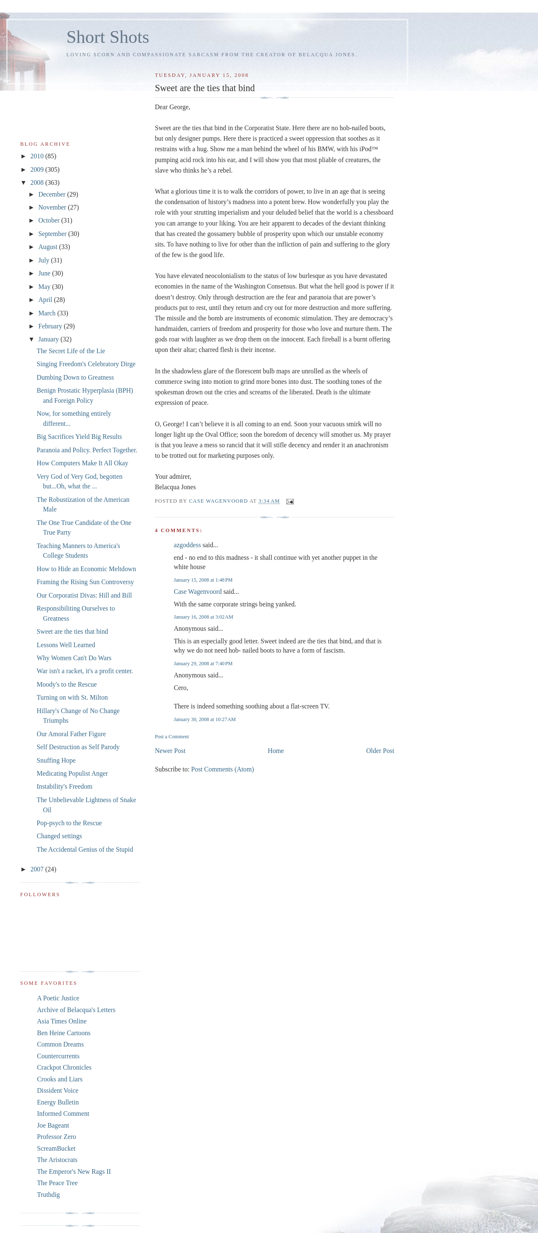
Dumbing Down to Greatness (75, 377)
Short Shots (107, 37)
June (45, 273)
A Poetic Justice (58, 998)
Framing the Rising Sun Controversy (85, 581)
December (52, 194)
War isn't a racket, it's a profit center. (85, 670)
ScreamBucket (56, 1148)
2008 (37, 182)
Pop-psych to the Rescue (69, 822)
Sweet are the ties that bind (72, 631)
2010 (37, 156)
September (53, 233)
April (46, 299)
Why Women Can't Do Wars (74, 657)
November (53, 207)
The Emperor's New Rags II (74, 1171)
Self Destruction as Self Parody (78, 746)
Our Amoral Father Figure (71, 733)
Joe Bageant (53, 1125)
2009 (37, 169)
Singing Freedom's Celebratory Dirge (86, 363)
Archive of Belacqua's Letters (76, 1009)
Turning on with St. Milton (72, 697)
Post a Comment (172, 737)
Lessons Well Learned (66, 644)
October (49, 220)
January (49, 339)
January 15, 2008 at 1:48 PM (203, 580)
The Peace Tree (57, 1182)
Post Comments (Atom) (222, 769)
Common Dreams (60, 1044)
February (51, 326)
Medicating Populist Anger (72, 773)
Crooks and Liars (59, 1079)
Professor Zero (56, 1136)
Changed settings (59, 835)
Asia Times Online (62, 1021)
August (48, 246)
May (45, 286)
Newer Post (170, 750)
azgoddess (187, 544)
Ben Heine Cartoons (63, 1032)
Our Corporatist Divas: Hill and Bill (84, 595)
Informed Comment (63, 1113)
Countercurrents (58, 1056)
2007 (37, 869)
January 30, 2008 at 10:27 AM (205, 719)
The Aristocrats (57, 1159)
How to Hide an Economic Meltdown (86, 568)
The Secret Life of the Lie (71, 350)
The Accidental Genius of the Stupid (85, 849)
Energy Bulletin (58, 1102)
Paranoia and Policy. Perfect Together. (87, 450)
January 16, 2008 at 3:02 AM (203, 617)
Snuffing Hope (56, 760)
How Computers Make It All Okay (82, 463)
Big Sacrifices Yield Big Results (79, 436)
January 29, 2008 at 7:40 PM (203, 663)
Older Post (380, 750)
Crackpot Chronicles (64, 1067)
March (47, 313)
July (44, 260)
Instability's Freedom (64, 786)
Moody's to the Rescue (67, 684)
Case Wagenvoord (198, 591)
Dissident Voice (58, 1090)
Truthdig (48, 1194)
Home (276, 750)
